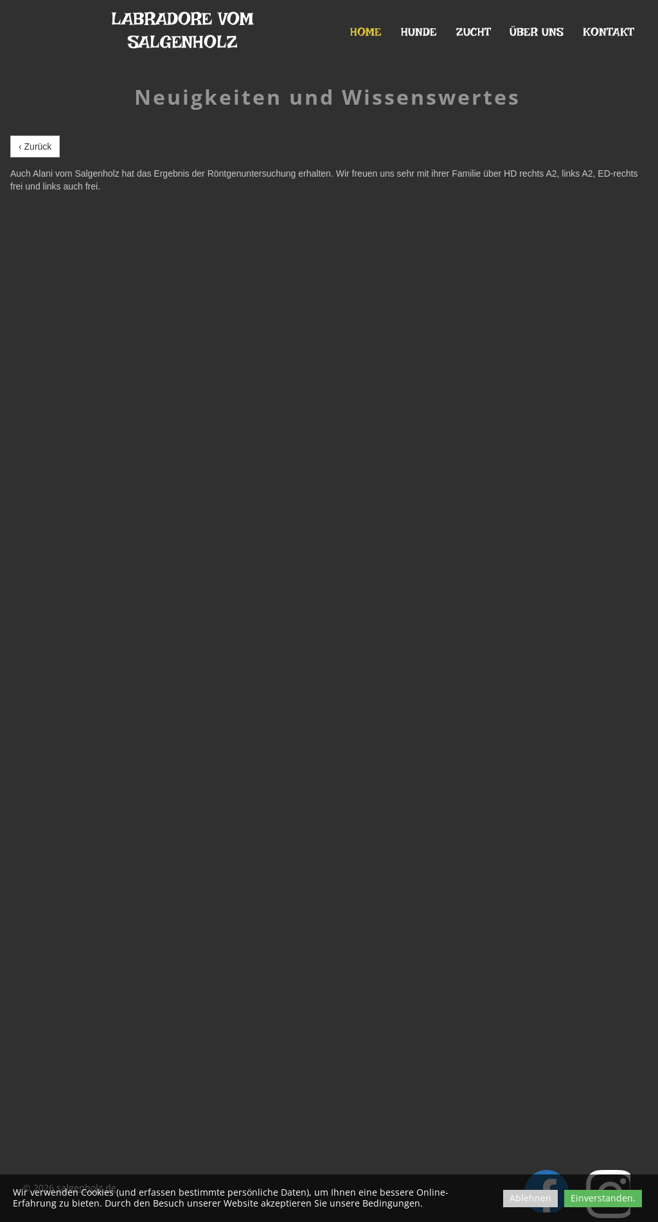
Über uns (537, 32)
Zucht (473, 32)
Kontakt (608, 32)
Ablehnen (530, 1198)
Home (366, 32)
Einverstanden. (603, 1198)
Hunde (419, 32)
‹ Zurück (35, 146)
